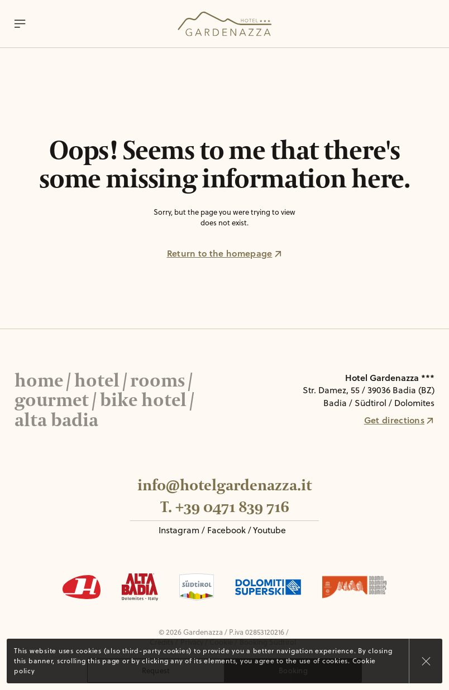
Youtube (269, 530)
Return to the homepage (225, 253)
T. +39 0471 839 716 (224, 507)
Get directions (399, 420)
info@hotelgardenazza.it (224, 485)
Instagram (179, 530)
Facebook (226, 530)
